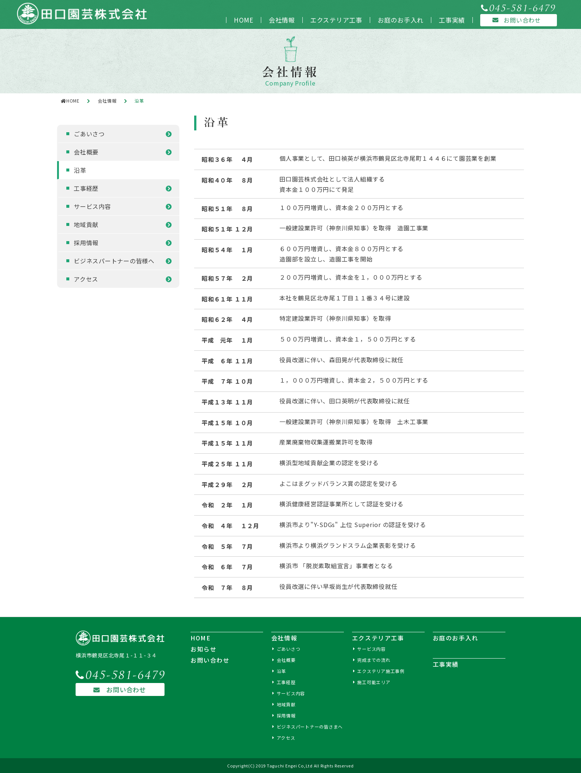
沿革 (80, 170)
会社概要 (86, 151)
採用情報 (86, 242)
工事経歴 (86, 188)
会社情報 (282, 19)
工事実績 (452, 19)
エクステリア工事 (336, 19)
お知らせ (203, 648)
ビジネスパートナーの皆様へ (114, 260)
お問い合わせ (116, 689)
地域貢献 (86, 224)
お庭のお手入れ (401, 19)
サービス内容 (92, 206)
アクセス (86, 278)
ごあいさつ (89, 133)
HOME (243, 19)
